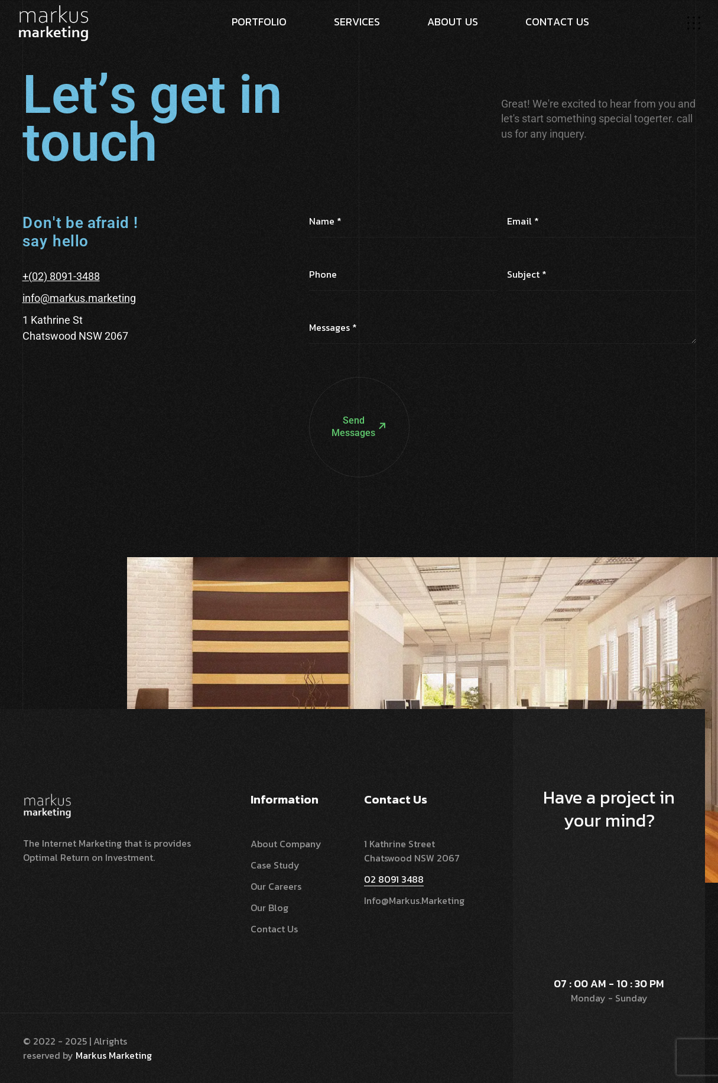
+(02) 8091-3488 (61, 276)
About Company (286, 844)
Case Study (275, 865)
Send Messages (348, 372)
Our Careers (276, 886)
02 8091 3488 (394, 879)
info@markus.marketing (79, 298)
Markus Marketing (114, 1055)
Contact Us (274, 929)
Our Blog (269, 907)
